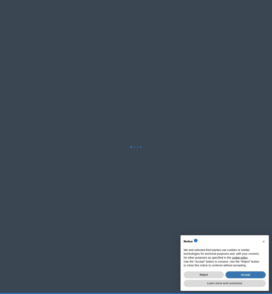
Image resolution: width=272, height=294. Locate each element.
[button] (264, 241)
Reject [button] (204, 274)
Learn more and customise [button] (224, 283)
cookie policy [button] (240, 257)
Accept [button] (245, 274)
